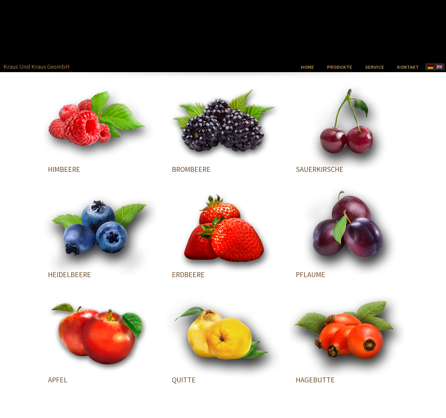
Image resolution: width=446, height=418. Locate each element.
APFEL (58, 380)
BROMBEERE (191, 169)
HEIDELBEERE (69, 274)
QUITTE (184, 380)
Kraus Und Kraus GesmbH (36, 66)
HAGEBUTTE (315, 380)
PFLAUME (310, 274)
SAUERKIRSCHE (319, 169)
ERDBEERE (188, 274)
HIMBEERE (64, 169)
